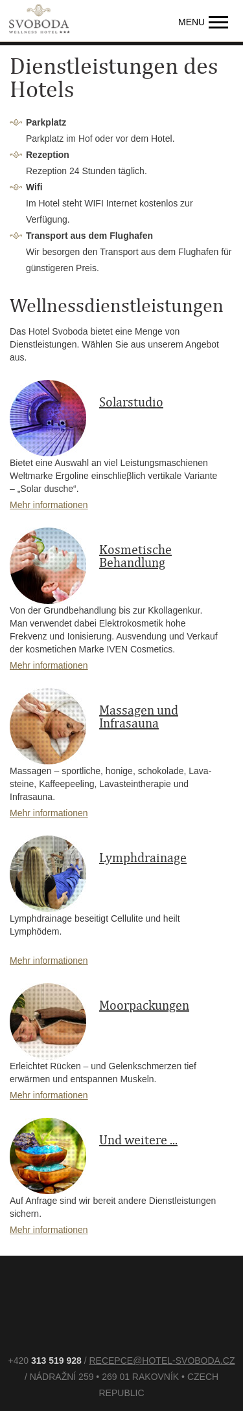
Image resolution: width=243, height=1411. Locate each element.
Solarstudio (131, 402)
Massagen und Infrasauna (138, 716)
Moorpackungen (144, 1005)
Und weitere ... (138, 1140)
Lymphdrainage (143, 858)
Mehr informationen (49, 505)
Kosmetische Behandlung (135, 556)
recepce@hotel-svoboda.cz (162, 1360)
